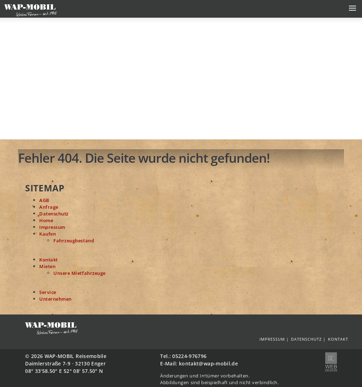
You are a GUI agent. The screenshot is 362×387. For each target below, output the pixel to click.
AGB (44, 200)
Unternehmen (55, 299)
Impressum (52, 227)
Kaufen (47, 234)
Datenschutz (54, 214)
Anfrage (48, 207)
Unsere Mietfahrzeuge (79, 273)
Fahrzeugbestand (73, 241)
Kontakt (48, 260)
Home (46, 221)
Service (47, 292)
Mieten (47, 267)
